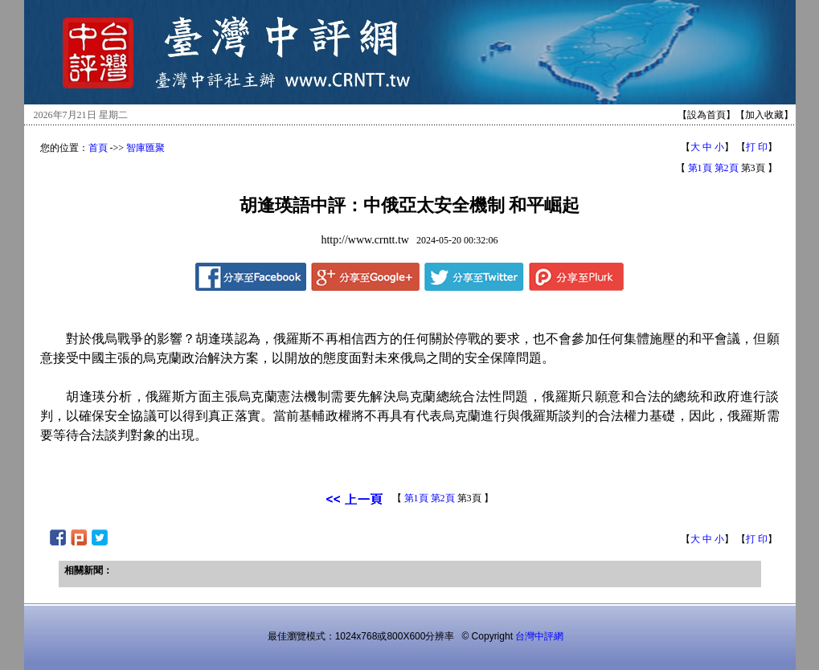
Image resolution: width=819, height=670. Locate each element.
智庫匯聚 (145, 147)
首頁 (98, 147)
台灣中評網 (539, 636)
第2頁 (727, 168)
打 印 (757, 147)
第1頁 (700, 168)
